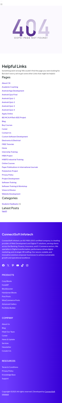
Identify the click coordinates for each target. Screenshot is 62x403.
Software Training (9, 182)
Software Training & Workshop (14, 186)
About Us (6, 324)
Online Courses (8, 163)
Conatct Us (6, 351)
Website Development (11, 194)
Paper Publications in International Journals (20, 167)
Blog (4, 121)
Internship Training (10, 152)
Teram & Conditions (10, 367)
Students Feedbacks (10, 204)
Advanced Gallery (9, 304)
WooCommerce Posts (11, 300)
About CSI (6, 83)
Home (4, 148)
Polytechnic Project (10, 171)
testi (4, 211)
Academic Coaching (10, 87)
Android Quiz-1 (8, 98)
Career (5, 129)
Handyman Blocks (9, 292)
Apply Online (7, 113)
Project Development (10, 178)
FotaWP (5, 285)
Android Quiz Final (9, 94)
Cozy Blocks (7, 281)
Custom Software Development (15, 136)
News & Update (8, 339)
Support (5, 378)
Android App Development (13, 91)
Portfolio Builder (9, 308)
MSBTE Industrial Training (12, 159)
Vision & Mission (9, 190)
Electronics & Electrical (11, 140)
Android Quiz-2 (8, 102)
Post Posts (6, 296)
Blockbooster (7, 289)
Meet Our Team (8, 332)
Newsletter (6, 347)
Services (5, 343)
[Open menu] (1, 1)
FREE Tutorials (8, 144)
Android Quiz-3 (8, 106)
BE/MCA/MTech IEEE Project (14, 117)
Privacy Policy (7, 175)
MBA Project (7, 155)
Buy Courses (7, 125)
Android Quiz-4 (8, 110)
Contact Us (6, 133)
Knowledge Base (9, 375)
